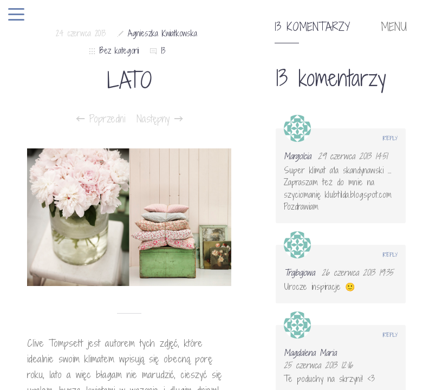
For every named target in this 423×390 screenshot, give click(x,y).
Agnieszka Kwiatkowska (162, 33)
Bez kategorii (119, 50)
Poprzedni (101, 118)
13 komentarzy (312, 27)
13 (163, 50)
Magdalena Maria (310, 353)
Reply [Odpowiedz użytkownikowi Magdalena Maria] (390, 335)
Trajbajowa (299, 272)
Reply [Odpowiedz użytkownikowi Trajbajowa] (390, 254)
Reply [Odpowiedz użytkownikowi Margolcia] (390, 138)
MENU (394, 27)
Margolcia (297, 156)
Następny (159, 118)
